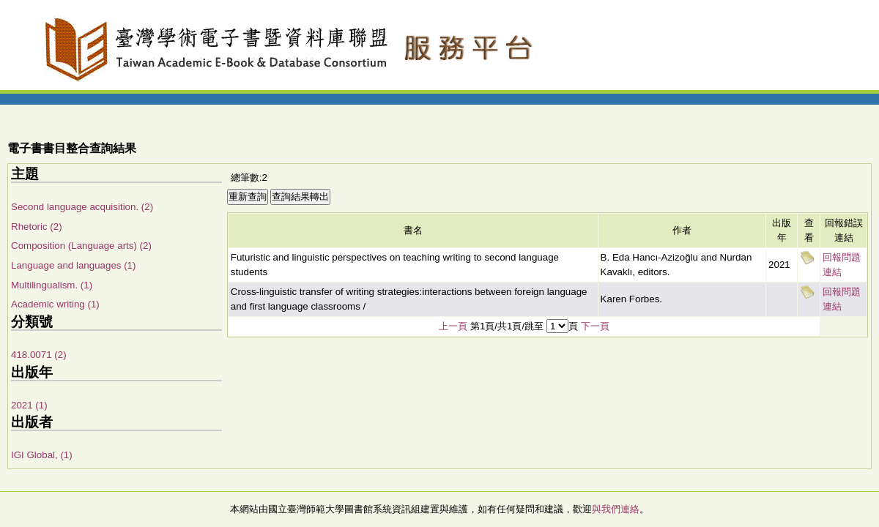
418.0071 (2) (39, 354)
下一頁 (595, 326)
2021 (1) (29, 405)
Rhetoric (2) (36, 226)
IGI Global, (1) (42, 454)
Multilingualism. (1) (51, 285)
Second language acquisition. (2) (82, 206)
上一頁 (453, 326)
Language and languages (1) (73, 265)
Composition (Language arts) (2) (81, 245)
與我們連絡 (615, 509)
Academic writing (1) (55, 304)
